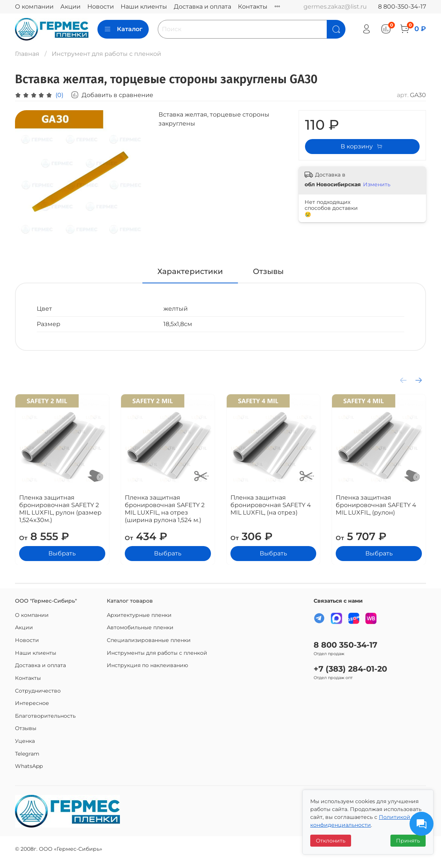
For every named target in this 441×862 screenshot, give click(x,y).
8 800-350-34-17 (402, 6)
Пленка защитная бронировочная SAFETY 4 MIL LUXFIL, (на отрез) (270, 505)
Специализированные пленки (149, 640)
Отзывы (25, 728)
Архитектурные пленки (139, 615)
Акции (70, 6)
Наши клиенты (144, 6)
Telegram (27, 753)
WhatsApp (29, 766)
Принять (408, 840)
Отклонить (330, 840)
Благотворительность (45, 715)
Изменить (376, 184)
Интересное (32, 703)
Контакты (253, 6)
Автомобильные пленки (140, 627)
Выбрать (62, 553)
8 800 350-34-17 (345, 644)
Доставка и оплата (202, 6)
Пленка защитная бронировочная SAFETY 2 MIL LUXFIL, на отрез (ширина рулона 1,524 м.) (165, 508)
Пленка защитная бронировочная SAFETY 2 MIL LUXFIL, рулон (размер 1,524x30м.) (60, 508)
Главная (27, 53)
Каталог (123, 29)
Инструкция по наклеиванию (147, 665)
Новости (100, 6)
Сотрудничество (38, 690)
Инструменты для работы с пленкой (157, 652)
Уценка (25, 741)
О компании (34, 6)
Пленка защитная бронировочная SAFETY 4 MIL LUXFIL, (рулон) (376, 505)
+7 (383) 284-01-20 (350, 668)
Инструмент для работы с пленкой (106, 53)
